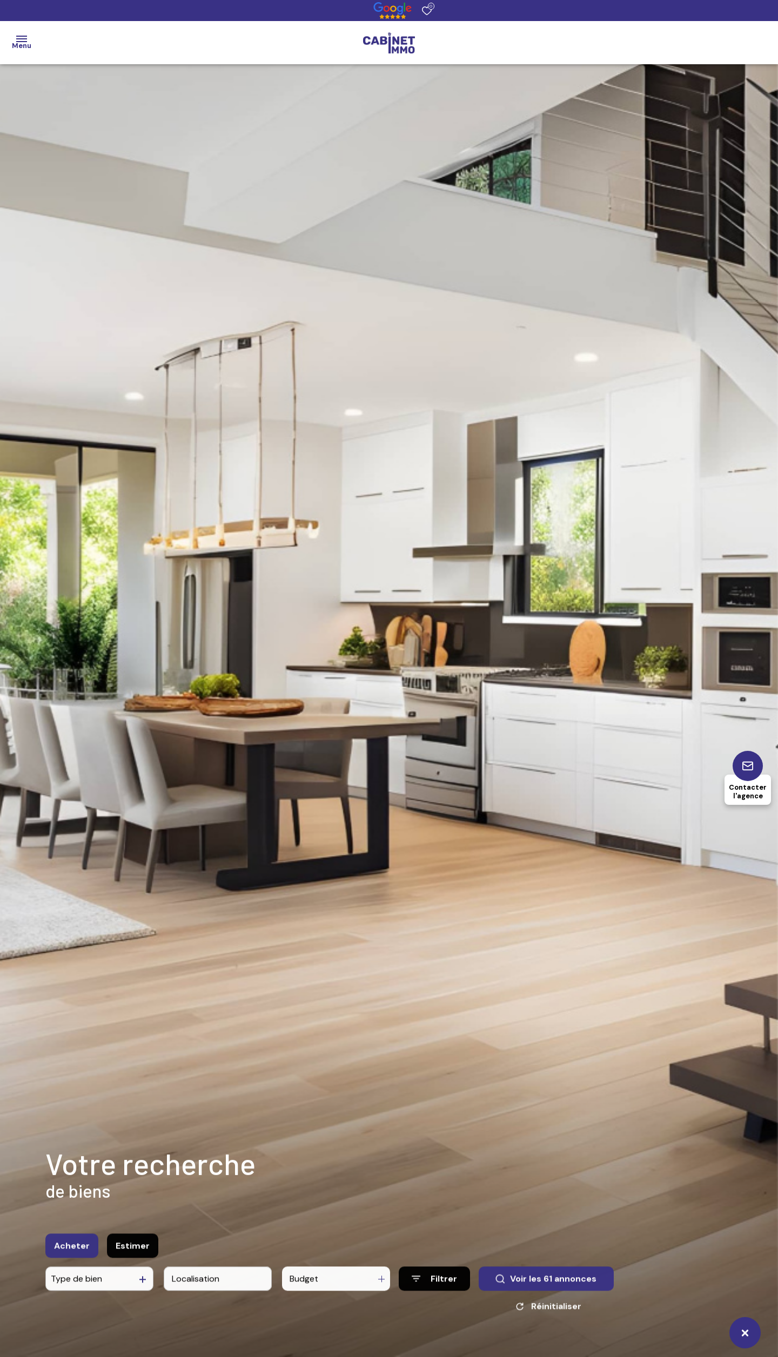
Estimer (133, 1252)
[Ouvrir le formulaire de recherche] (434, 1285)
